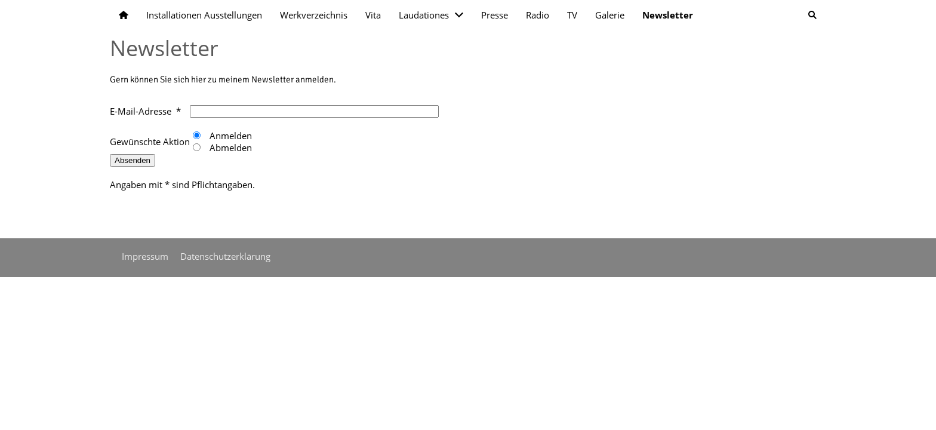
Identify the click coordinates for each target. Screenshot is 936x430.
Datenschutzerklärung (225, 256)
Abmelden (229, 147)
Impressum (145, 256)
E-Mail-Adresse (140, 111)
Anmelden (229, 136)
